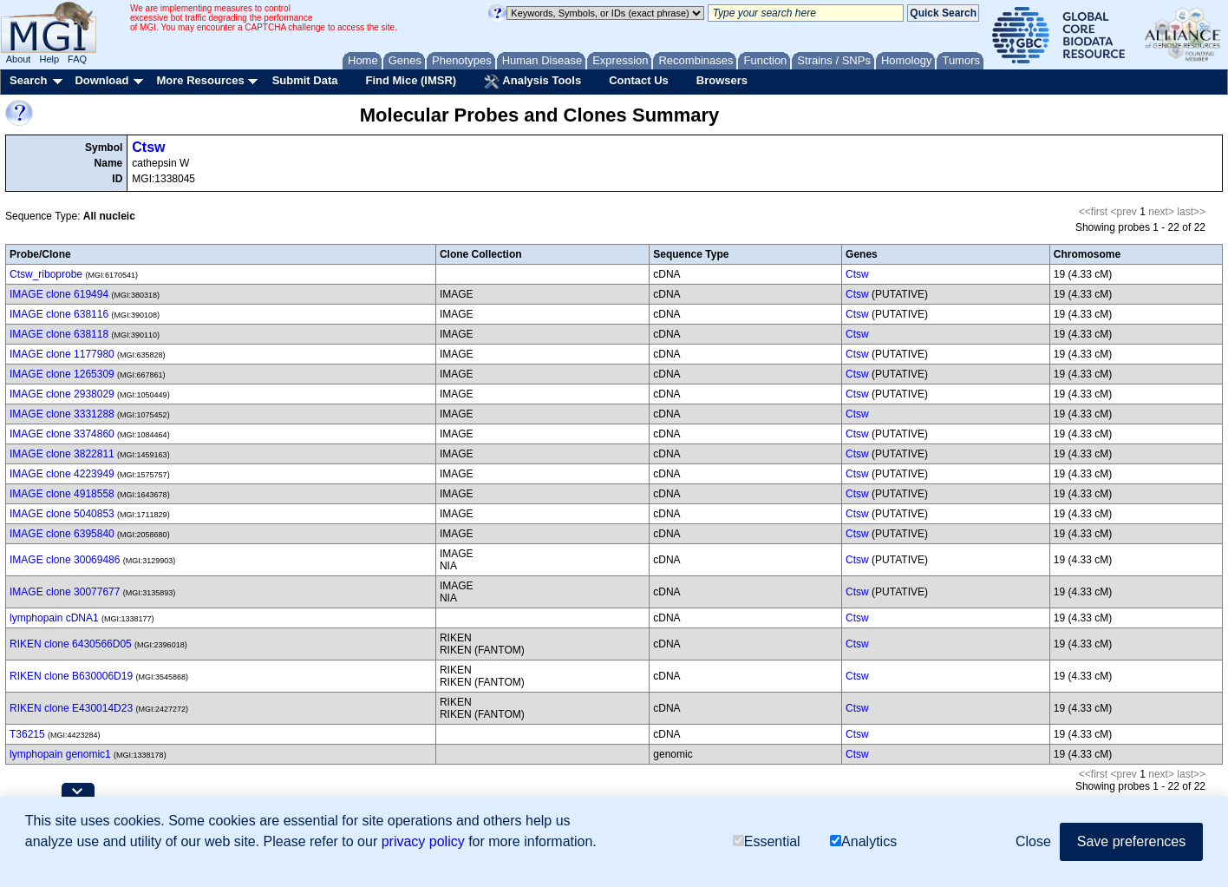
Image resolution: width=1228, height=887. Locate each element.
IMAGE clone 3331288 (62, 414)
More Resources (200, 80)
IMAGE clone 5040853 (62, 514)
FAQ (77, 59)
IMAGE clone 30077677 (65, 592)
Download (101, 80)
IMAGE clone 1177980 (62, 354)
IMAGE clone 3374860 (62, 434)
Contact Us (639, 80)
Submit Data (305, 80)
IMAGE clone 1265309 (62, 374)
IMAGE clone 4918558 (62, 494)
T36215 (27, 734)
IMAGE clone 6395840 (62, 534)
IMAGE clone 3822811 (62, 454)
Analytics (863, 841)
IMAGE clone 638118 (59, 334)
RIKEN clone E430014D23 (71, 708)
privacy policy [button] (423, 841)
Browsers (722, 80)
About (18, 59)
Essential (766, 841)
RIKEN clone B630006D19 (71, 676)
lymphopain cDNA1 (54, 618)
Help (49, 59)
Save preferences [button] (1131, 841)
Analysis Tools (532, 81)
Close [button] (1033, 841)
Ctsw (148, 147)
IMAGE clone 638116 (59, 314)
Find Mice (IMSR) (410, 80)
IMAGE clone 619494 (59, 294)
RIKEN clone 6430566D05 (71, 644)
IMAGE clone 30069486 (65, 560)
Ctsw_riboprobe (46, 274)
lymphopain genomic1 (60, 754)
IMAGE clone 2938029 (62, 394)
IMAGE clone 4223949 (62, 474)
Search (28, 80)
